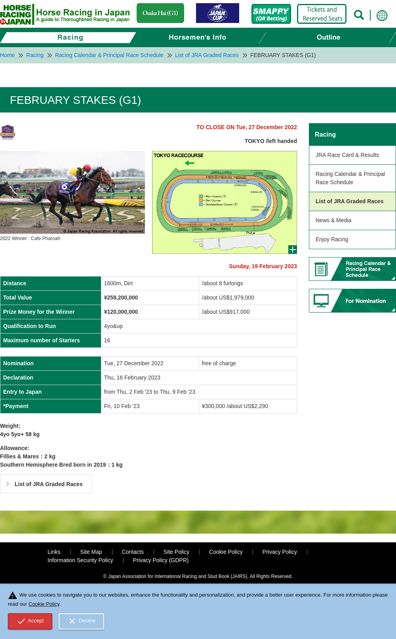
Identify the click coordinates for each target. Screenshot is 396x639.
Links (54, 552)
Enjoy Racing (332, 239)
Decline (81, 621)
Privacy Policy (280, 552)
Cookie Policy (226, 552)
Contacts (133, 552)
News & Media (333, 220)
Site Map (91, 552)
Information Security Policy (80, 560)
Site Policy (176, 552)
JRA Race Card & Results (347, 155)
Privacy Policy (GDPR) (161, 560)
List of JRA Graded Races (349, 201)
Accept (30, 621)
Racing (325, 134)
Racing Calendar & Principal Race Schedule (350, 178)
